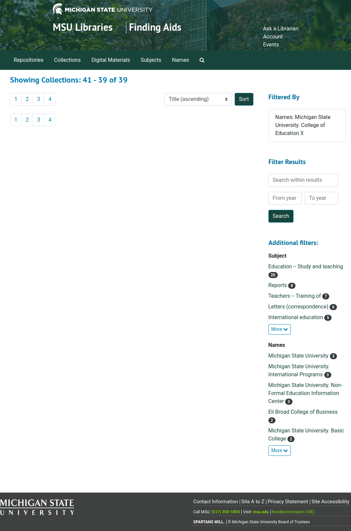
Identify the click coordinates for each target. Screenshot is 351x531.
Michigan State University (299, 356)
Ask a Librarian (281, 28)
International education (296, 317)
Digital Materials (110, 60)
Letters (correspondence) (299, 306)
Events (271, 44)
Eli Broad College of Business (303, 412)
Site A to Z (252, 502)
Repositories (28, 60)
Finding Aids (155, 27)
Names (180, 60)
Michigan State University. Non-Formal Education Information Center (305, 393)
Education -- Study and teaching (305, 266)
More (279, 329)
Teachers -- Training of (295, 296)
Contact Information (215, 502)
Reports (278, 285)
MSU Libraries (83, 27)
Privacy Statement (288, 502)
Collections (67, 60)
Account (273, 36)
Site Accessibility (330, 502)
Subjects (151, 60)
